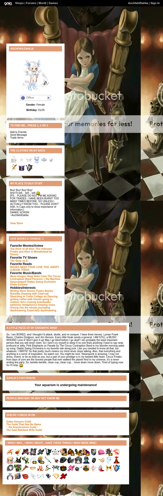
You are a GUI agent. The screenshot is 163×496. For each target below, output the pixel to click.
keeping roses (46, 304)
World (42, 3)
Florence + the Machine (46, 279)
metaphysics (29, 304)
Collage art (40, 296)
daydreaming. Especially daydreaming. (33, 310)
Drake (13, 284)
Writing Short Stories (22, 291)
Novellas (15, 293)
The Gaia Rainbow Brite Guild (24, 430)
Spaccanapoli (18, 281)
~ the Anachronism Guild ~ (22, 427)
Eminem (23, 284)
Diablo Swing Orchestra (41, 281)
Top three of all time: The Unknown (31, 248)
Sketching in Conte (21, 296)
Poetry (40, 291)
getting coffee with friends (26, 299)
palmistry (15, 304)
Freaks (14, 251)
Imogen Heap (25, 276)
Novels (49, 291)
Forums (31, 3)
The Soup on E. (19, 260)
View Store (16, 223)
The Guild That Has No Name (23, 424)
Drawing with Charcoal (35, 293)
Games (53, 3)
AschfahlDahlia (138, 3)
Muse (13, 276)
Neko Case (40, 276)
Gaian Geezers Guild (18, 421)
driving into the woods (23, 307)
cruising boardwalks (38, 302)
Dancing (52, 296)
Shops (19, 3)
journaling (44, 307)
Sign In (155, 3)
